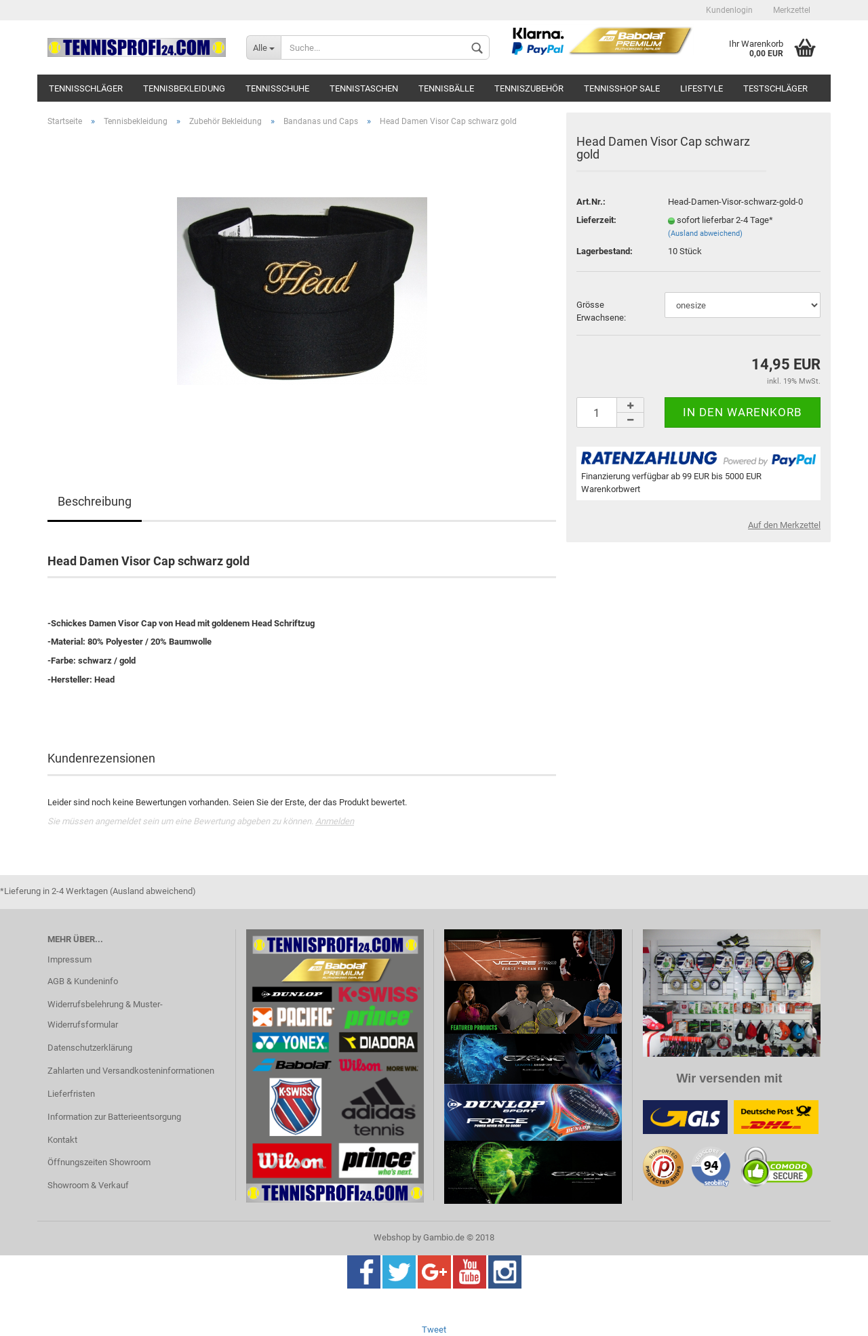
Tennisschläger (86, 88)
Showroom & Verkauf (88, 1185)
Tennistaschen (364, 88)
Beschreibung (95, 501)
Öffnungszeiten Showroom (99, 1162)
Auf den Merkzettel (784, 525)
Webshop (392, 1237)
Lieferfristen (71, 1094)
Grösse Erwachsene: (601, 311)
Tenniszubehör (529, 88)
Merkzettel (791, 10)
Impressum (69, 959)
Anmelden (334, 821)
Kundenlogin (729, 10)
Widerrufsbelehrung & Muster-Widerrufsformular (105, 1014)
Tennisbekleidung (184, 88)
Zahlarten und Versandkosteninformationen (130, 1071)
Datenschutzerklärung (89, 1048)
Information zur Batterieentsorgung (114, 1117)
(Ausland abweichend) (705, 233)
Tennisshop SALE (622, 88)
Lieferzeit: (596, 220)
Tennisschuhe (277, 88)
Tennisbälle (446, 88)
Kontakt (62, 1140)
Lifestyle (701, 88)
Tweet (434, 1329)
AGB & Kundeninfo (82, 981)
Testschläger (775, 88)
